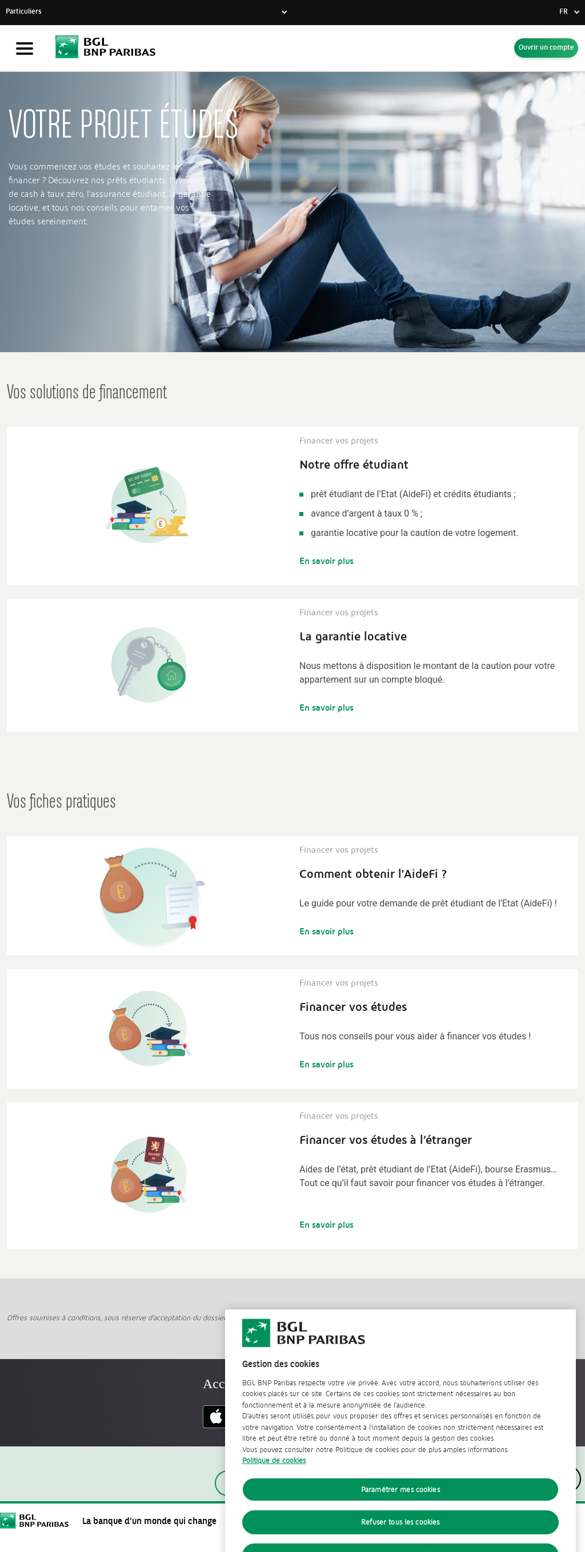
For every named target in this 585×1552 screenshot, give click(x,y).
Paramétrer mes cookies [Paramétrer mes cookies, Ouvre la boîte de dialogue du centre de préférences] (400, 1520)
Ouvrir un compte (546, 48)
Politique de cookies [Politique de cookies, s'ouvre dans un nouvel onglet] (274, 1491)
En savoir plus (326, 560)
